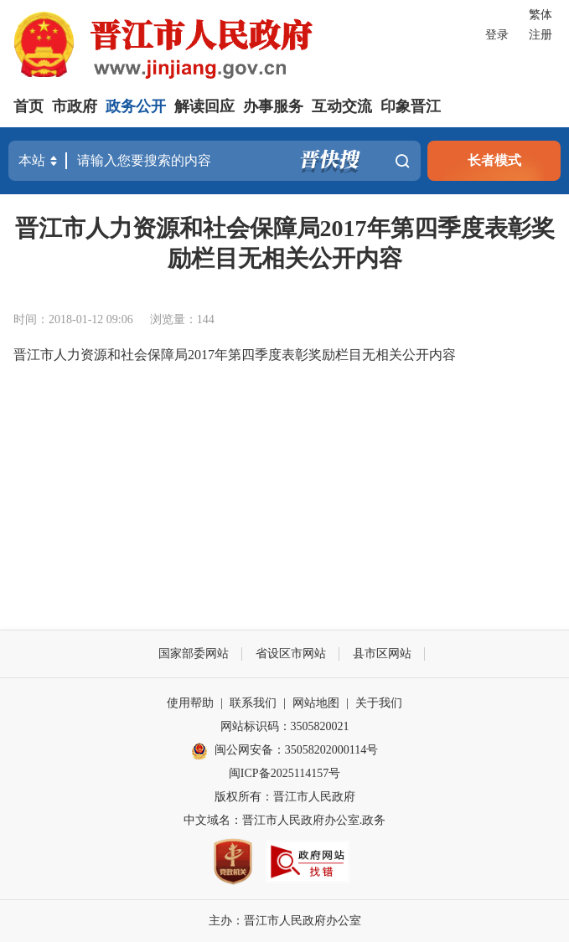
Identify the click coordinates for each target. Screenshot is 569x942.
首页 (28, 106)
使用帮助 (190, 703)
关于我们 (378, 703)
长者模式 (494, 160)
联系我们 (253, 703)
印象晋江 (410, 106)
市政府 (74, 106)
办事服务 (273, 106)
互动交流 (342, 106)
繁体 (540, 14)
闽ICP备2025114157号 (284, 773)
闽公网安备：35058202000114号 (284, 751)
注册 (540, 34)
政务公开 (136, 106)
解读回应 (204, 106)
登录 (497, 34)
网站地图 (315, 703)
